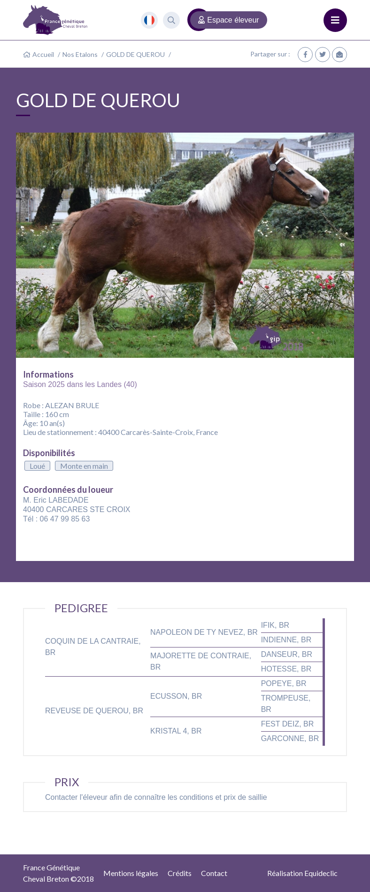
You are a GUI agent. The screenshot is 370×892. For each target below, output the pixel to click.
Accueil (43, 54)
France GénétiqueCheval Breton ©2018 (58, 873)
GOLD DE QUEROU (135, 54)
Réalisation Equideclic (302, 872)
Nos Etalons (80, 54)
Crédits (180, 872)
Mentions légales (130, 872)
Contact (214, 872)
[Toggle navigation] (335, 20)
